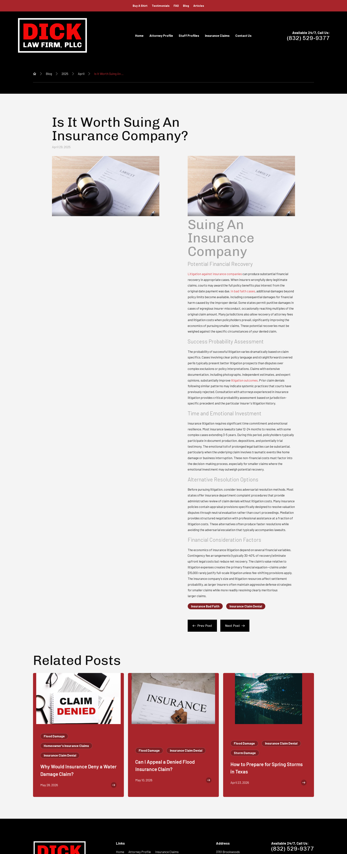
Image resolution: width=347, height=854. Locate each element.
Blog (186, 5)
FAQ (176, 5)
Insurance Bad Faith (205, 606)
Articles (198, 5)
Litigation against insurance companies (215, 274)
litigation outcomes (244, 380)
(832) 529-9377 (308, 38)
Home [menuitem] (139, 35)
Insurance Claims (167, 852)
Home (120, 852)
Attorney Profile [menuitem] (161, 35)
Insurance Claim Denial (246, 606)
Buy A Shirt (140, 5)
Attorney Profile (139, 852)
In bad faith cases (243, 291)
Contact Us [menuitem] (243, 35)
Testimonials (160, 5)
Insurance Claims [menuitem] (217, 35)
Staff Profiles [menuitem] (189, 35)
